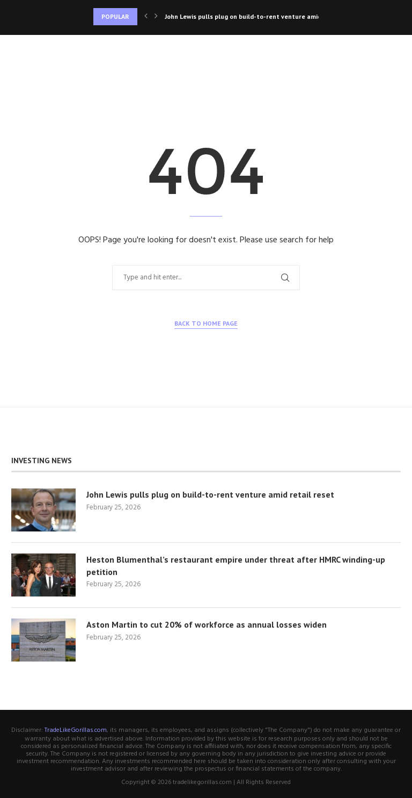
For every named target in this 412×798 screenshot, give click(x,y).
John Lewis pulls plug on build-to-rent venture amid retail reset (210, 494)
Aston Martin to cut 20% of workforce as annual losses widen (206, 624)
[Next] (156, 16)
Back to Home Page (206, 323)
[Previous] (146, 16)
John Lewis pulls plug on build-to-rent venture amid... (245, 16)
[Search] (395, 51)
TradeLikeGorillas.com (76, 730)
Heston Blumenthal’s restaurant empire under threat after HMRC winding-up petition (235, 565)
